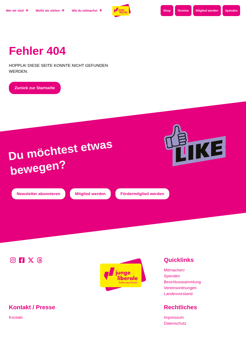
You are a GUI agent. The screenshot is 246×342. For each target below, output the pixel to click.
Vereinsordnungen (180, 288)
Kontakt (16, 317)
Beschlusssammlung (182, 282)
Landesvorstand (178, 293)
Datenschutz (175, 323)
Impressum (174, 317)
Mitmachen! (174, 270)
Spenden (172, 276)
